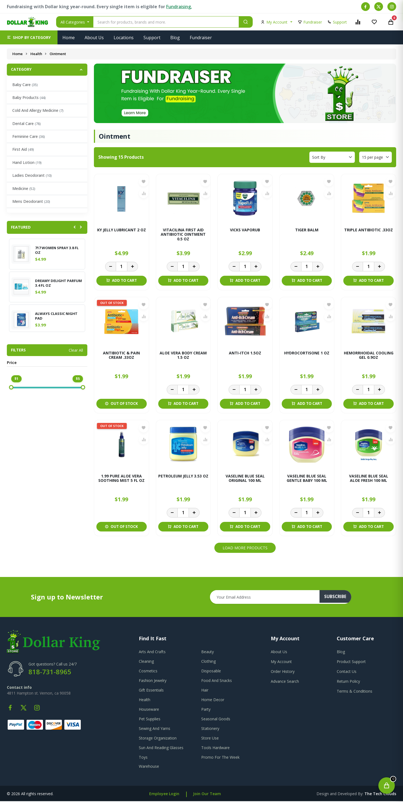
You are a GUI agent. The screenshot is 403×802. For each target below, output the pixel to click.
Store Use (210, 738)
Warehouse (149, 767)
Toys (143, 758)
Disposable (211, 671)
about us (279, 652)
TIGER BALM (306, 230)
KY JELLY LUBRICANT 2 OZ (121, 230)
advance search (285, 682)
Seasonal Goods (215, 719)
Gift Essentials (151, 690)
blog (341, 652)
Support (151, 38)
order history (283, 672)
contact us (346, 672)
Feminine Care (28, 136)
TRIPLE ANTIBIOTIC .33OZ (368, 230)
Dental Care (26, 123)
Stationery (210, 729)
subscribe (337, 598)
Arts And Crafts (152, 652)
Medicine (23, 188)
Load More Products (245, 548)
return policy (348, 682)
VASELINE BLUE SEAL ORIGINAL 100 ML (245, 479)
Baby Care (25, 84)
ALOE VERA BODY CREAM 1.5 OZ (183, 355)
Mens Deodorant (31, 201)
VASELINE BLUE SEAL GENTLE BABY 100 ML (307, 479)
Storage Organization (158, 738)
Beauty (207, 652)
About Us (94, 38)
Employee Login (164, 794)
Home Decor (212, 700)
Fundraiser (201, 38)
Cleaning (146, 662)
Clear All (76, 350)
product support (351, 662)
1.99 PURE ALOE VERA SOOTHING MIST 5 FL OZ (121, 479)
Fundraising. (179, 7)
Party (206, 710)
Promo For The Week (220, 758)
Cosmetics (148, 671)
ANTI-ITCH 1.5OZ (245, 353)
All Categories (73, 22)
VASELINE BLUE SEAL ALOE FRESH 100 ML (368, 479)
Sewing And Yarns (154, 729)
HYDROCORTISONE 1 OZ (306, 353)
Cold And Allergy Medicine (38, 110)
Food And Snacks (216, 681)
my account (281, 662)
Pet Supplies (149, 719)
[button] (28, 37)
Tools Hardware (215, 748)
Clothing (208, 662)
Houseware (149, 710)
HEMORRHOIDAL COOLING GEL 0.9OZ (368, 355)
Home (68, 38)
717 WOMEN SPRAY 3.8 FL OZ (57, 250)
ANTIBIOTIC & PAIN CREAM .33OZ (121, 355)
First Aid (23, 149)
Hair (204, 690)
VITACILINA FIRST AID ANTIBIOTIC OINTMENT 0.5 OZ (183, 235)
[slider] (11, 387)
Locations (124, 38)
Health (36, 53)
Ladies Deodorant (32, 175)
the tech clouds (380, 794)
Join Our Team (207, 794)
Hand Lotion (27, 162)
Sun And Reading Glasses (161, 748)
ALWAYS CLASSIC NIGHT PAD (56, 316)
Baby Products (29, 97)
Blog (175, 38)
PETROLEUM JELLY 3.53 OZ (183, 476)
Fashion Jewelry (152, 681)
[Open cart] (386, 785)
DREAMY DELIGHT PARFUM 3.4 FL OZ (58, 283)
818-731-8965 (49, 672)
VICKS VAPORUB (245, 230)
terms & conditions (354, 692)
